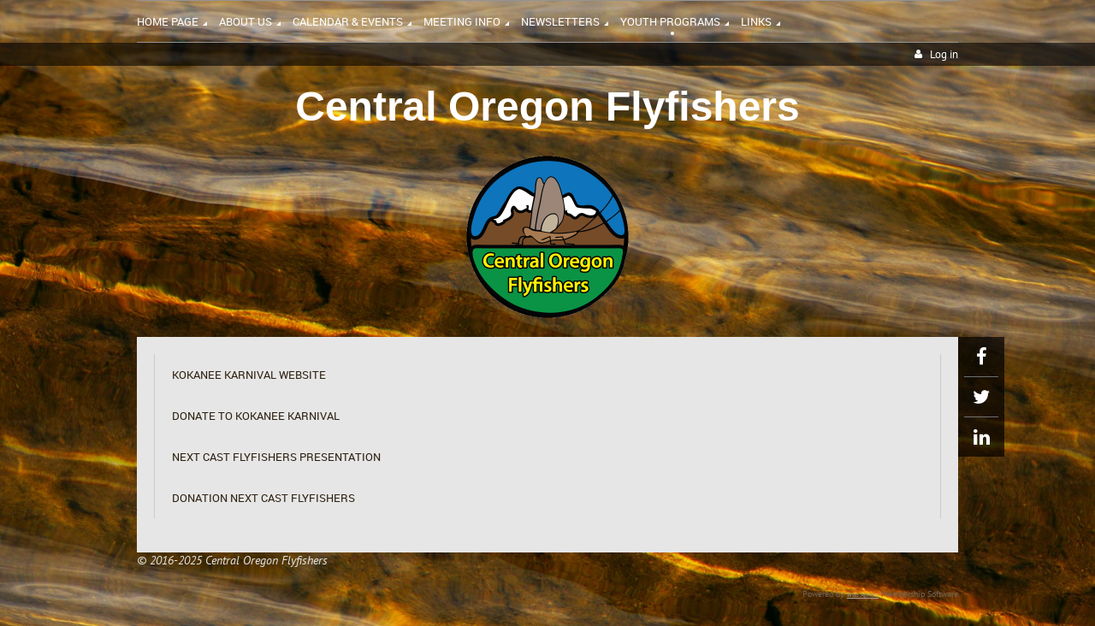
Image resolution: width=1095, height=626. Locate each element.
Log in (944, 54)
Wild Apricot (863, 595)
